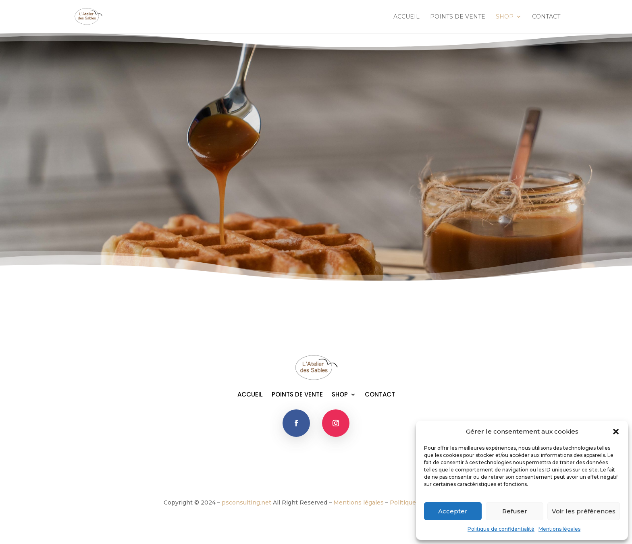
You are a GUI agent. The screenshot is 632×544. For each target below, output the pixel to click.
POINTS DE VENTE (457, 17)
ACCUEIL (406, 17)
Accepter (453, 511)
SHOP (505, 17)
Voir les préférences (583, 511)
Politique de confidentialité (501, 529)
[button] (616, 432)
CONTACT (546, 17)
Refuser (514, 511)
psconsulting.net (246, 502)
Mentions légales (559, 529)
